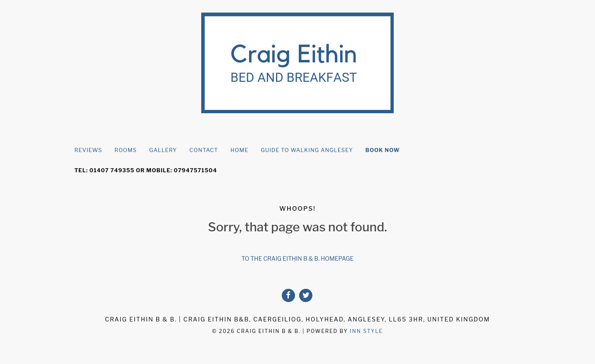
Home (239, 150)
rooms (125, 150)
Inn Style (366, 331)
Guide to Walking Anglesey (307, 150)
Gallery (163, 150)
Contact (203, 150)
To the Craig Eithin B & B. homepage (297, 258)
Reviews (88, 150)
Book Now (382, 150)
